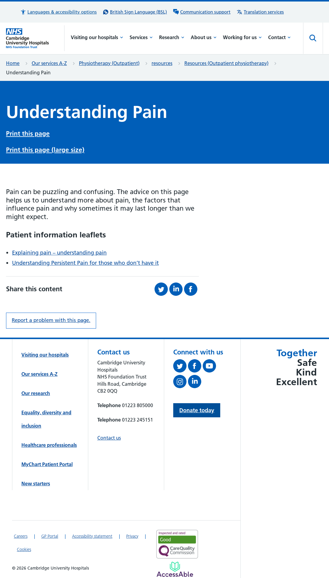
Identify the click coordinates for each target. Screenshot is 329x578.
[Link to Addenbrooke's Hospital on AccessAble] (175, 569)
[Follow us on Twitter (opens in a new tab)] (180, 367)
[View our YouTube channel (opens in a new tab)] (210, 367)
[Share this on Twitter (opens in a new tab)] (162, 289)
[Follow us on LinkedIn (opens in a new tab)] (195, 383)
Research (171, 37)
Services (141, 37)
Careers (20, 536)
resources (162, 63)
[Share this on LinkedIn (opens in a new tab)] (176, 289)
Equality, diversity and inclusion (46, 419)
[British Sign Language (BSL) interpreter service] (135, 12)
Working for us (242, 37)
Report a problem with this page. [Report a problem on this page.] (51, 320)
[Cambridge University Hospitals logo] (35, 38)
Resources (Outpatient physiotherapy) (226, 63)
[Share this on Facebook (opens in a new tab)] (191, 289)
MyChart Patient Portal (47, 464)
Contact (279, 37)
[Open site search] (313, 38)
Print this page (28, 133)
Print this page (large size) (45, 149)
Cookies (24, 549)
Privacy (132, 536)
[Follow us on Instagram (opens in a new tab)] (180, 383)
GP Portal (49, 536)
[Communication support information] (201, 12)
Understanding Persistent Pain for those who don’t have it (85, 262)
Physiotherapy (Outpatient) (109, 63)
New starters (35, 484)
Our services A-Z (49, 63)
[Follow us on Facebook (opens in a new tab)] (195, 367)
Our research (35, 393)
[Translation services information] (260, 12)
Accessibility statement (92, 536)
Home (13, 63)
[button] (58, 12)
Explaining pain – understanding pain (59, 252)
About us (204, 37)
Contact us (109, 438)
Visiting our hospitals (97, 37)
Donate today (196, 410)
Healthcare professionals (49, 445)
